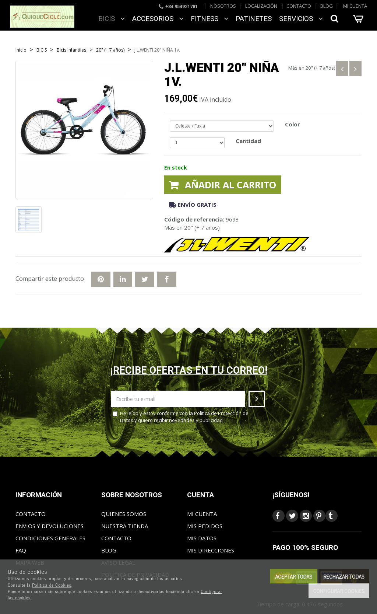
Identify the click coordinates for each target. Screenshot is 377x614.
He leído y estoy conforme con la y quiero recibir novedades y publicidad (181, 416)
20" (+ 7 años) (320, 67)
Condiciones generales (50, 538)
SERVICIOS (301, 18)
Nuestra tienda (124, 526)
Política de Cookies (51, 585)
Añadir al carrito (222, 184)
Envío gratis (192, 204)
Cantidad (248, 140)
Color (292, 124)
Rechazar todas (343, 576)
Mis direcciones (210, 550)
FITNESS (209, 18)
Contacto (298, 6)
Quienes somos (123, 513)
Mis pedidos (204, 526)
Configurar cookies (338, 590)
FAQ (20, 550)
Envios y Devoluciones (49, 526)
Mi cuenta (355, 6)
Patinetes (254, 18)
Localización (261, 6)
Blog (326, 6)
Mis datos (201, 538)
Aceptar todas (293, 576)
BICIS (111, 18)
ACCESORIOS (157, 18)
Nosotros (223, 6)
